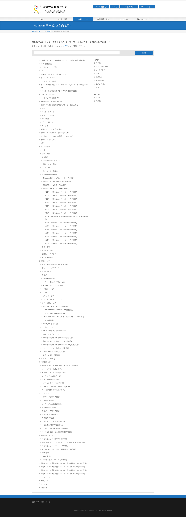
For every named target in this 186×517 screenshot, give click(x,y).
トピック (99, 97)
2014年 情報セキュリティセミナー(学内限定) (61, 237)
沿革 (43, 150)
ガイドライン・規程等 (48, 81)
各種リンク (44, 481)
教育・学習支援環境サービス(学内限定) (55, 264)
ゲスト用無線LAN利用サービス (54, 282)
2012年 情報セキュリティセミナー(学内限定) (61, 243)
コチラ (65, 46)
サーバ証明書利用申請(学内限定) (53, 390)
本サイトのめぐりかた (48, 140)
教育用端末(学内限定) (49, 407)
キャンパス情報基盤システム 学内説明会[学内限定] (59, 91)
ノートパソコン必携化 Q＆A (50, 98)
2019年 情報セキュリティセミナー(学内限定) (61, 213)
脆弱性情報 (100, 80)
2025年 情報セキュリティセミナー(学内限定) (61, 192)
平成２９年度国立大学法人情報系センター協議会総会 (59, 105)
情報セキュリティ (47, 435)
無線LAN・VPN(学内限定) (51, 411)
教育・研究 (46, 247)
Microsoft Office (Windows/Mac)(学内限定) (59, 310)
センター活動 (45, 147)
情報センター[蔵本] (50, 164)
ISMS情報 (45, 453)
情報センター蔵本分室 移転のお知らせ (55, 133)
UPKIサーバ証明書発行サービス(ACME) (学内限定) (61, 345)
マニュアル (44, 393)
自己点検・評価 (47, 250)
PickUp (97, 94)
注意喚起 (99, 77)
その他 (98, 63)
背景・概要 (46, 154)
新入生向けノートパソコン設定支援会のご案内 (57, 136)
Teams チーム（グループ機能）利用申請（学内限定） (61, 366)
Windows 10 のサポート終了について (54, 74)
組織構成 (45, 157)
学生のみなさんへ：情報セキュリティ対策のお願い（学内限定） (64, 442)
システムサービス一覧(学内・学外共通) (55, 348)
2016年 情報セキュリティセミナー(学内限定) (61, 230)
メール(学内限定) (48, 400)
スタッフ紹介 (46, 168)
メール (44, 292)
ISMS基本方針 (48, 456)
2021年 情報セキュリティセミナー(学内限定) (61, 206)
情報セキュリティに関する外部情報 (54, 439)
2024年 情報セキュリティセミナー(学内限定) (61, 195)
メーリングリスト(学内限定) (52, 404)
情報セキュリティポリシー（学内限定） (56, 446)
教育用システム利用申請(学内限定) (54, 373)
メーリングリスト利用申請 (51, 376)
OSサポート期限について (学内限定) (54, 460)
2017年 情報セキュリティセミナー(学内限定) (61, 223)
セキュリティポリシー (48, 94)
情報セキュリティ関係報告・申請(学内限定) (57, 386)
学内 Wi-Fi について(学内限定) (51, 101)
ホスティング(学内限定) (50, 414)
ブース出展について (49, 122)
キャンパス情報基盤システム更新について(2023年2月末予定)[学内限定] (64, 86)
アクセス (44, 484)
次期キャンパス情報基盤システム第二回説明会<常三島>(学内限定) (64, 470)
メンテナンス (100, 70)
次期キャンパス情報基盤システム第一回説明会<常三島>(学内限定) (64, 463)
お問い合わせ (101, 7)
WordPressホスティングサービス (54, 331)
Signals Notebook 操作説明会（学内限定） (58, 181)
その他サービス (47, 327)
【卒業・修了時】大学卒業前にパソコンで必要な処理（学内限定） (64, 60)
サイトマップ (146, 7)
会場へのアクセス (48, 115)
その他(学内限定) (49, 320)
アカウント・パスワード (50, 268)
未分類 (98, 101)
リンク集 (45, 126)
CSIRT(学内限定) (47, 64)
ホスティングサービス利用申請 (53, 383)
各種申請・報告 (46, 362)
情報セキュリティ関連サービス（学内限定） (58, 341)
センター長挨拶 (47, 257)
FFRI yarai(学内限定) (50, 324)
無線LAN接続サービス (51, 278)
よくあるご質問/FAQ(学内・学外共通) (55, 428)
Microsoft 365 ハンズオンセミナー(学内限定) (58, 178)
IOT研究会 (45, 119)
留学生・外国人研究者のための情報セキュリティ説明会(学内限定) (66, 218)
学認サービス (46, 271)
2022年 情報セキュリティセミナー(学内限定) (61, 202)
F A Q (114, 7)
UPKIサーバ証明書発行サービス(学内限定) (58, 338)
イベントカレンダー (48, 78)
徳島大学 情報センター (89, 510)
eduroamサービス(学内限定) (53, 285)
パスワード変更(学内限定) (51, 397)
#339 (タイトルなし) (48, 359)
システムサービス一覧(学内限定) (53, 352)
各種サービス (45, 261)
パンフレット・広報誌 (49, 171)
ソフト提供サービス (49, 303)
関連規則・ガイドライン (50, 254)
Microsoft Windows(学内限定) (55, 313)
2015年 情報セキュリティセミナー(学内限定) (61, 233)
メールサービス (48, 296)
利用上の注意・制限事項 (51, 355)
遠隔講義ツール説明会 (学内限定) (54, 185)
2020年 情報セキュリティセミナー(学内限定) (61, 209)
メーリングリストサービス (52, 299)
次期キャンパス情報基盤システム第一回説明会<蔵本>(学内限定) (63, 467)
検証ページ (44, 143)
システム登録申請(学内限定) (52, 369)
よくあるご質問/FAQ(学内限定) (53, 425)
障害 (97, 87)
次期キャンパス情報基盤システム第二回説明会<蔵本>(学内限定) (63, 474)
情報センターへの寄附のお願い (51, 129)
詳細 (43, 108)
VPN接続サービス (48, 289)
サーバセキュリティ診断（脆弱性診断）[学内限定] (59, 449)
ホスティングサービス (51, 334)
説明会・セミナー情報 (49, 175)
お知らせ (97, 60)
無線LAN (45, 275)
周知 (97, 73)
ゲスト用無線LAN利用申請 (51, 379)
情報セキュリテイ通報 (49, 67)
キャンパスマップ (48, 112)
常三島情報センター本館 (51, 161)
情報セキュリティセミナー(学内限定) (56, 188)
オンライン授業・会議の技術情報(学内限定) (57, 432)
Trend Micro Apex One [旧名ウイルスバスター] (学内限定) (63, 317)
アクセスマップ (129, 7)
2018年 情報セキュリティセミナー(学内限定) (61, 226)
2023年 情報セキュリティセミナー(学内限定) (61, 199)
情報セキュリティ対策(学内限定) (53, 421)
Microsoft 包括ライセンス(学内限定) (56, 306)
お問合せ (44, 488)
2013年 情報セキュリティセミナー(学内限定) (61, 240)
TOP (42, 71)
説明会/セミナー (101, 84)
